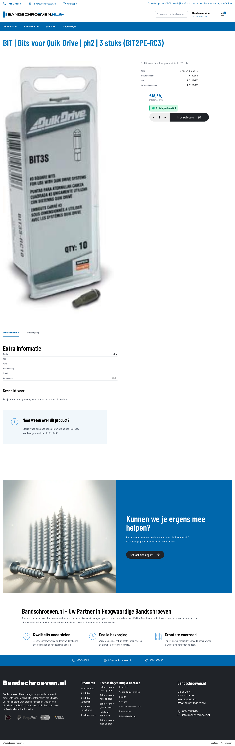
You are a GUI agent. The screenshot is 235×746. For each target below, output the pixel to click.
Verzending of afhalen (129, 691)
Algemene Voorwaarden (130, 706)
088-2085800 (156, 660)
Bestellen (123, 687)
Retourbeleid (125, 711)
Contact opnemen (199, 16)
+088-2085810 (14, 4)
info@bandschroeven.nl (44, 4)
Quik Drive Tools (88, 715)
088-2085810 (82, 660)
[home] (16, 14)
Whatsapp (72, 4)
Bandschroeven (31, 26)
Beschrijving (33, 332)
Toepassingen (69, 26)
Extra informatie (11, 332)
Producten (88, 683)
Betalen (122, 696)
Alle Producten (10, 26)
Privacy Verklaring (127, 716)
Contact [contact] (214, 743)
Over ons (123, 701)
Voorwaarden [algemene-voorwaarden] (226, 743)
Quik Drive (51, 26)
